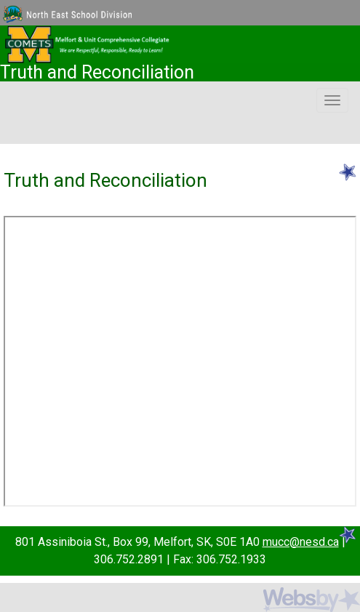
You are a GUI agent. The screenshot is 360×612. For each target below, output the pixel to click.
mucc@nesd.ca (301, 542)
